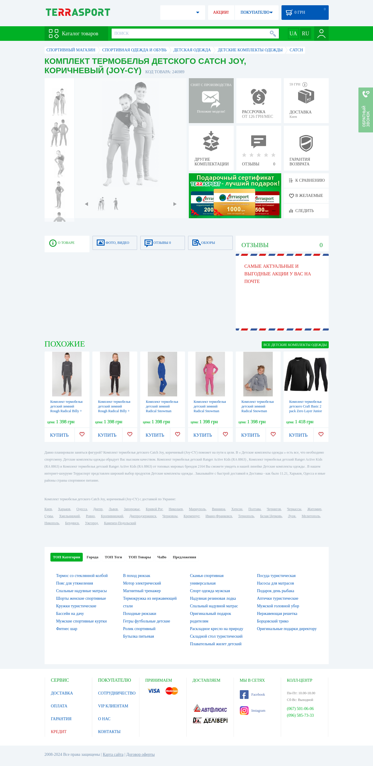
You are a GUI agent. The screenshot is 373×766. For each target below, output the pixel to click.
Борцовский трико (272, 621)
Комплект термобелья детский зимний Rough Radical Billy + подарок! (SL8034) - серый (114, 411)
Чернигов (274, 509)
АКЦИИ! (221, 12)
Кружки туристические (76, 606)
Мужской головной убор (278, 606)
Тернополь (246, 516)
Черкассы (294, 509)
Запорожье (132, 509)
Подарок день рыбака (275, 591)
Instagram (252, 710)
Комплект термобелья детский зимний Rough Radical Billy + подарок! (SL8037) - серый (66, 411)
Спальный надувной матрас (214, 606)
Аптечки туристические (277, 598)
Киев (48, 509)
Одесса (81, 509)
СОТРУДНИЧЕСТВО (117, 693)
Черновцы (169, 516)
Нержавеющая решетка (277, 613)
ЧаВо (161, 557)
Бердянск (72, 523)
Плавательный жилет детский (216, 644)
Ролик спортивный (139, 629)
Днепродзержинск (142, 516)
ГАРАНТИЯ (61, 719)
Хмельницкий (69, 516)
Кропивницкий (112, 516)
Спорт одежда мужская (210, 591)
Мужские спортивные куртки (81, 621)
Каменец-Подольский (120, 523)
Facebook (252, 694)
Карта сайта (113, 754)
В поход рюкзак (136, 575)
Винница (218, 509)
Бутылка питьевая (138, 636)
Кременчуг (191, 516)
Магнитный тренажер (142, 591)
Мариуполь (197, 509)
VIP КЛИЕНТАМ (113, 706)
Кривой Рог (154, 509)
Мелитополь (311, 516)
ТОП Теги (113, 557)
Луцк (291, 516)
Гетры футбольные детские (146, 621)
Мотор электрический (142, 583)
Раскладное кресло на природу (216, 629)
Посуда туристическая (276, 575)
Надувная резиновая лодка (213, 598)
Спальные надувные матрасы (81, 591)
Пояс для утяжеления (74, 583)
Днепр (98, 509)
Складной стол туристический (216, 636)
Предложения (184, 557)
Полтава (255, 509)
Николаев (176, 509)
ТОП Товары (140, 557)
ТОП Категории (66, 557)
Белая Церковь (271, 516)
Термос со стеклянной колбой (82, 575)
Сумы (49, 516)
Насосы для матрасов (275, 583)
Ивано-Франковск (218, 516)
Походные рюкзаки (139, 613)
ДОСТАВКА (62, 693)
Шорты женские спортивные (81, 598)
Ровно (90, 516)
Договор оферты (140, 754)
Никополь (52, 523)
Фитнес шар (66, 629)
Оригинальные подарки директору (287, 629)
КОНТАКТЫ (109, 732)
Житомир (314, 509)
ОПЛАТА (59, 706)
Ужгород (91, 523)
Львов (113, 509)
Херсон (236, 509)
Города (92, 557)
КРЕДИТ (59, 732)
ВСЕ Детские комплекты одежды (295, 345)
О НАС (104, 719)
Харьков (64, 509)
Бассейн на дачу (70, 613)
